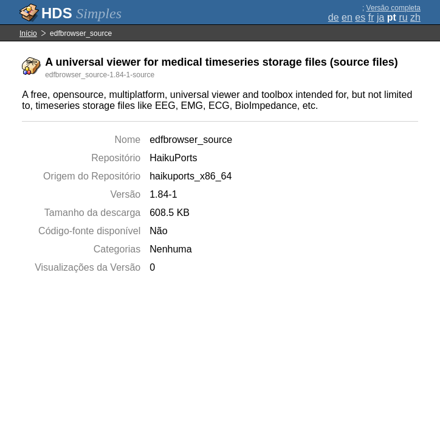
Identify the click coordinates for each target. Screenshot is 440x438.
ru (403, 17)
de (333, 17)
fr (371, 17)
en (347, 17)
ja (380, 17)
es (360, 17)
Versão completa (393, 8)
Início (28, 33)
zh (415, 17)
